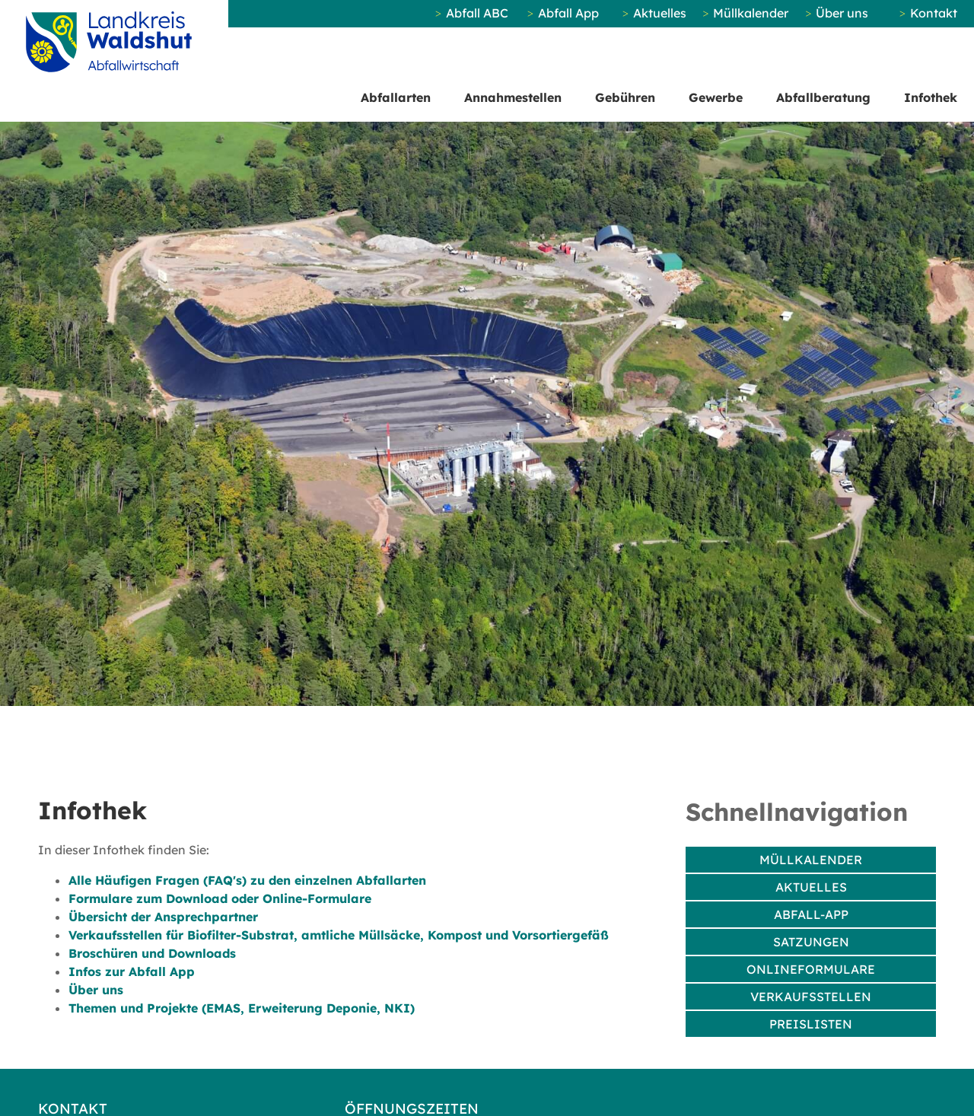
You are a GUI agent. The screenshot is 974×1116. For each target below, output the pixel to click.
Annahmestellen (513, 97)
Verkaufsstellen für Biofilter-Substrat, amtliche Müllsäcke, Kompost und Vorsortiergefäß (338, 935)
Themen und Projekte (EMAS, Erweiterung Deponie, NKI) (241, 1008)
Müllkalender (750, 13)
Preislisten (810, 1024)
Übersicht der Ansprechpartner (163, 916)
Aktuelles (659, 13)
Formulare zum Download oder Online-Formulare (219, 898)
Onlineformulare (810, 969)
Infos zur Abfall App (131, 971)
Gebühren (625, 97)
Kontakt (933, 13)
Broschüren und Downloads (152, 953)
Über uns (842, 13)
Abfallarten (396, 97)
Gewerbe (716, 97)
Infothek (930, 97)
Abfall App (568, 13)
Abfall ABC (477, 13)
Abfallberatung (823, 97)
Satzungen (811, 941)
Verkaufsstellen (810, 996)
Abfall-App (811, 914)
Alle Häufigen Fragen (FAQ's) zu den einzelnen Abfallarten (247, 880)
